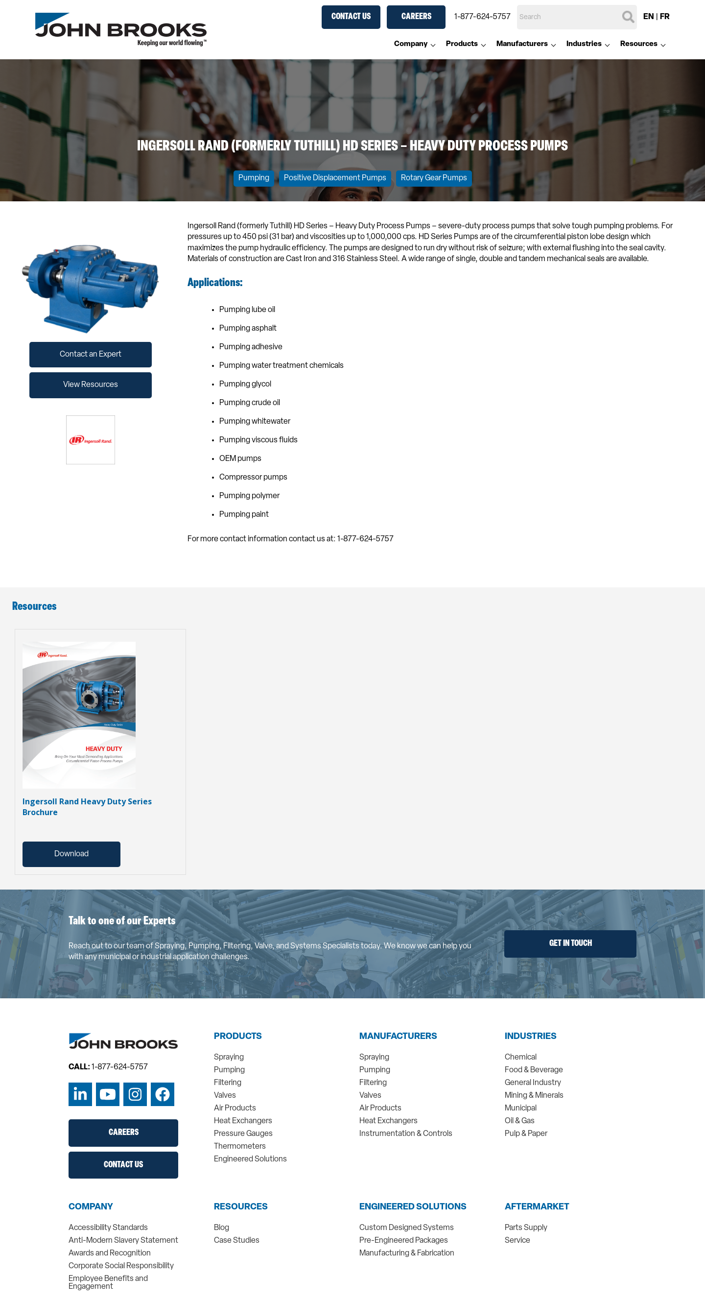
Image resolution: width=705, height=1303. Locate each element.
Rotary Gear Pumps (434, 178)
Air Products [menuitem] (235, 1108)
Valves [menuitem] (225, 1096)
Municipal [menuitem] (521, 1108)
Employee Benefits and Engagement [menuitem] (108, 1283)
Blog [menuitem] (221, 1228)
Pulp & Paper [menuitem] (526, 1134)
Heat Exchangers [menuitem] (243, 1121)
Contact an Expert (90, 355)
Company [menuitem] (410, 44)
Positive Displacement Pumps (335, 178)
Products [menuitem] (462, 44)
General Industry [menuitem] (533, 1083)
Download (71, 854)
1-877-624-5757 (482, 17)
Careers (416, 17)
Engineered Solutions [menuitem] (250, 1159)
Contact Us (351, 17)
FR (665, 17)
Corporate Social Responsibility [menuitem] (121, 1266)
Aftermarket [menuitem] (537, 1207)
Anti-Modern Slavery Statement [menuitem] (123, 1241)
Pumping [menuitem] (229, 1070)
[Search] (577, 17)
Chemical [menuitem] (521, 1058)
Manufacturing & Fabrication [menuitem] (406, 1253)
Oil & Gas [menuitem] (520, 1121)
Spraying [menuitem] (229, 1058)
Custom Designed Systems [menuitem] (406, 1228)
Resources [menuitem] (639, 44)
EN (648, 17)
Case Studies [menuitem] (236, 1241)
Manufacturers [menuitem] (522, 44)
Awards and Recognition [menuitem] (110, 1253)
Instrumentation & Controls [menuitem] (405, 1134)
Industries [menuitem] (584, 44)
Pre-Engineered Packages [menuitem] (403, 1241)
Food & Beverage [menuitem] (534, 1070)
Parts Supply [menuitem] (526, 1228)
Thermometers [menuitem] (240, 1147)
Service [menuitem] (517, 1241)
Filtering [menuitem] (227, 1083)
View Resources (90, 385)
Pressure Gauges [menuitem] (243, 1134)
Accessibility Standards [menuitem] (108, 1228)
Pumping (253, 178)
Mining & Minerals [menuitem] (534, 1096)
